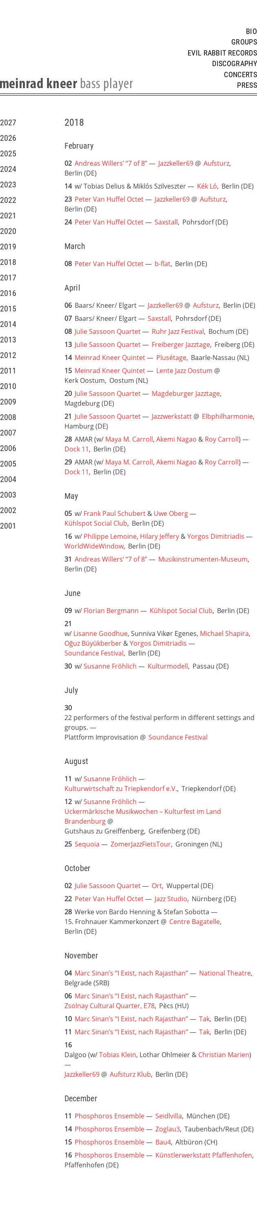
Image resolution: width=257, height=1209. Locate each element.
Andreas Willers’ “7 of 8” (111, 163)
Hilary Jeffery (159, 536)
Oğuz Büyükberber (93, 643)
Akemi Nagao (176, 439)
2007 (8, 433)
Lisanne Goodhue (100, 633)
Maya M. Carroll (129, 439)
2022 (8, 200)
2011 (8, 371)
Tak (204, 1018)
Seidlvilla (168, 1115)
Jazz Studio (171, 898)
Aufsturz (216, 163)
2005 (8, 464)
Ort (157, 885)
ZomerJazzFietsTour (141, 844)
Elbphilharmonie (227, 416)
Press (247, 85)
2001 (8, 526)
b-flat (163, 263)
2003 (8, 495)
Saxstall (166, 222)
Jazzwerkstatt (172, 416)
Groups (244, 42)
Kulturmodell (168, 666)
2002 (8, 510)
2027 (8, 122)
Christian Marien (223, 1054)
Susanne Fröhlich (110, 666)
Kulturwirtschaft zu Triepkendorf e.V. (120, 788)
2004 (8, 479)
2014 (8, 324)
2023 (8, 184)
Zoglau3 (167, 1129)
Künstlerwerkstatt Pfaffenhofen (203, 1155)
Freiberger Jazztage (181, 344)
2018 (8, 262)
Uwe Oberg (171, 513)
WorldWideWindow (94, 546)
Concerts (240, 75)
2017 (8, 277)
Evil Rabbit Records (222, 53)
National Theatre (225, 973)
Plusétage (171, 357)
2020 (8, 231)
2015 (8, 308)
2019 (8, 246)
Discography (234, 64)
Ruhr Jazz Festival (178, 331)
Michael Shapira (224, 633)
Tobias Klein (117, 1054)
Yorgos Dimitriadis (215, 536)
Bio (251, 31)
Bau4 (163, 1142)
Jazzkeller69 (175, 163)
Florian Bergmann (111, 610)
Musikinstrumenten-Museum (203, 559)
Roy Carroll (222, 439)
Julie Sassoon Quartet (108, 331)
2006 (8, 448)
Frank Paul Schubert (115, 513)
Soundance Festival (94, 653)
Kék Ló (207, 186)
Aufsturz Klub (130, 1074)
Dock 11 (76, 448)
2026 (8, 138)
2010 (8, 386)
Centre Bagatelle (194, 921)
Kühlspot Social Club (95, 523)
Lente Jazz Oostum (184, 370)
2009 (8, 402)
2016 (8, 293)
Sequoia (87, 844)
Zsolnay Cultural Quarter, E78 (109, 1005)
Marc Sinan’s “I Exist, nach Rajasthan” (131, 973)
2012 (8, 355)
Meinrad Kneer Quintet (110, 357)
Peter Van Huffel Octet (109, 199)
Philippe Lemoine (110, 536)
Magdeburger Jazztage (186, 393)
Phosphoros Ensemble (110, 1115)
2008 (8, 417)
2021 (8, 215)
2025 (8, 153)
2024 (8, 169)
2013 (8, 339)
